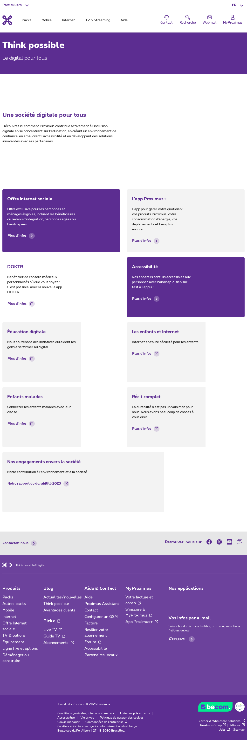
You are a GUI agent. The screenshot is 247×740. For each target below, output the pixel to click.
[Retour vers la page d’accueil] (7, 20)
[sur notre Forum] (239, 542)
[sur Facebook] (210, 542)
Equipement (13, 642)
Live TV (52, 630)
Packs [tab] (26, 20)
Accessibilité (95, 648)
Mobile (8, 610)
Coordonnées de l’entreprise (106, 722)
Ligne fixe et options (20, 648)
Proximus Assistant (101, 604)
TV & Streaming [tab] (97, 20)
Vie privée (87, 717)
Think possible (56, 604)
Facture (91, 623)
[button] (238, 5)
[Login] (233, 19)
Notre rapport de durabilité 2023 (38, 484)
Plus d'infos (21, 236)
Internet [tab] (68, 20)
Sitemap (239, 729)
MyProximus (138, 588)
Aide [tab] (124, 20)
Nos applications (186, 588)
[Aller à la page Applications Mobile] (173, 598)
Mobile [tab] (46, 20)
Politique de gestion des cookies (122, 717)
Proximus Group (213, 725)
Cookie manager (68, 722)
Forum (92, 642)
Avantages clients (59, 610)
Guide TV (54, 636)
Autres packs (14, 604)
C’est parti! (182, 639)
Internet (9, 617)
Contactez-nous (20, 543)
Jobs (224, 729)
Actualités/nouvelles (62, 597)
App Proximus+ (141, 622)
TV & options (14, 635)
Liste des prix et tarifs (135, 713)
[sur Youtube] (229, 542)
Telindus (237, 725)
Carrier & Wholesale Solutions (222, 721)
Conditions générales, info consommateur (85, 713)
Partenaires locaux (100, 655)
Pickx (51, 621)
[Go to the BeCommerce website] (221, 708)
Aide (88, 597)
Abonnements (58, 643)
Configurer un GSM (101, 617)
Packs (7, 597)
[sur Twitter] (219, 542)
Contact (91, 610)
